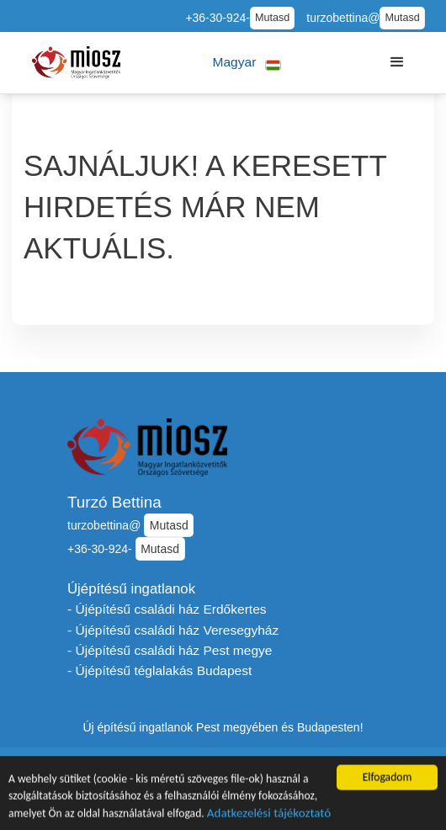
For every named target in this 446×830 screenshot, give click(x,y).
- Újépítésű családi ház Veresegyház (173, 630)
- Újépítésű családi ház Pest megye (169, 650)
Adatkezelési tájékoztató (269, 815)
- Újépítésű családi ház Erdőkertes (167, 609)
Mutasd (272, 18)
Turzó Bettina (114, 502)
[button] (247, 63)
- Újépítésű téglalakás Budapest (159, 670)
